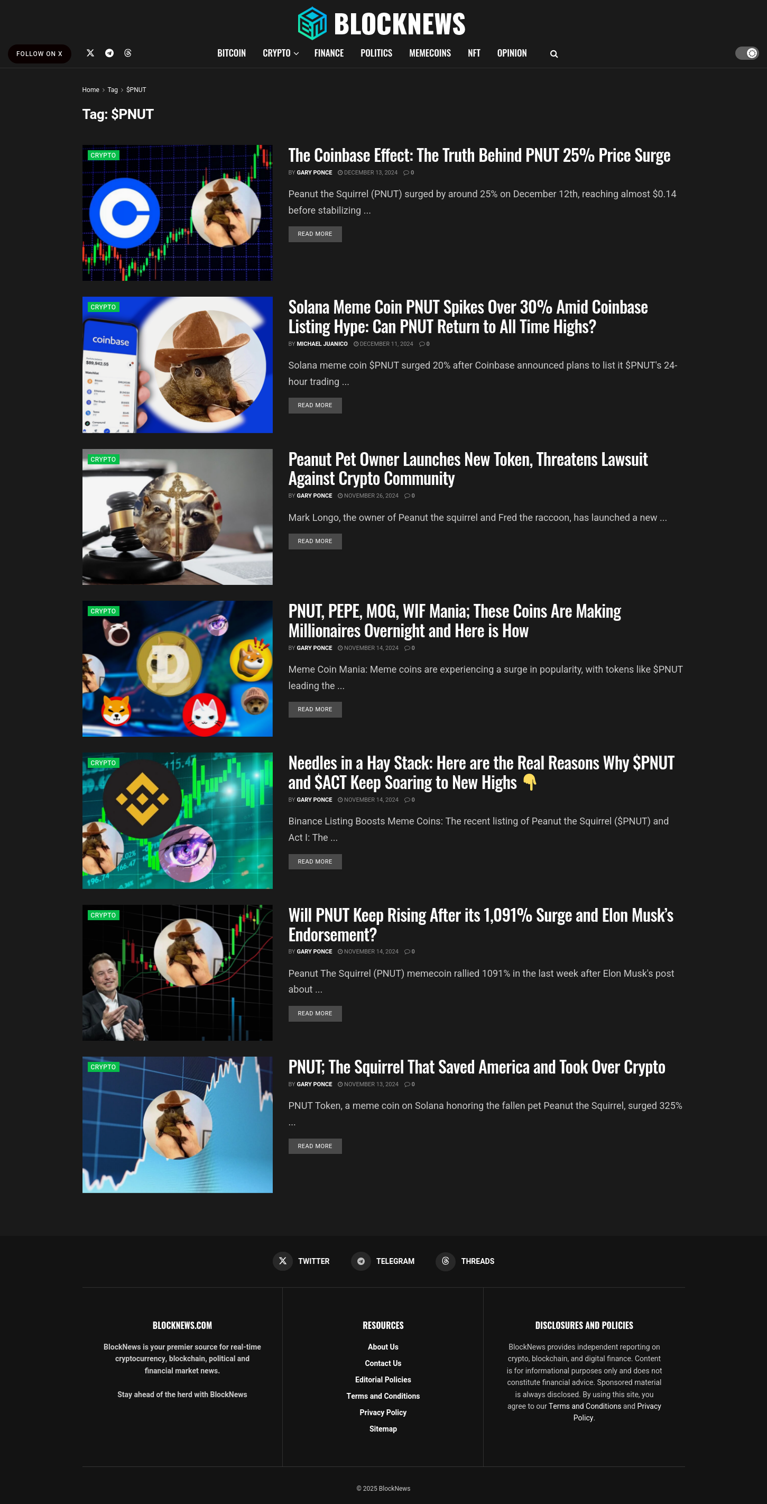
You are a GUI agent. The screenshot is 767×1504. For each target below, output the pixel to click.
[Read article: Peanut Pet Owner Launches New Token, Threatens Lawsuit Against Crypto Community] (177, 517)
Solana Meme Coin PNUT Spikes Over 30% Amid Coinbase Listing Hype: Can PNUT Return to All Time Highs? (468, 316)
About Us (383, 1347)
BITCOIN (231, 52)
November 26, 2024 (368, 495)
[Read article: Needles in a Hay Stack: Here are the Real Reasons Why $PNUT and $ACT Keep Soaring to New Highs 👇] (177, 820)
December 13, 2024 (368, 172)
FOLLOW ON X (39, 54)
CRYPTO (276, 52)
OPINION (512, 52)
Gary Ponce (314, 172)
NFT (474, 52)
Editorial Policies (383, 1380)
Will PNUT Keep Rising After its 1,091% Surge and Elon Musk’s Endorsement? (481, 924)
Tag (112, 90)
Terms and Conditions (383, 1396)
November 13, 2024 (368, 1084)
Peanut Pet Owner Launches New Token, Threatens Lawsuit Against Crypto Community (468, 468)
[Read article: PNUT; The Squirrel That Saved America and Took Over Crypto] (177, 1125)
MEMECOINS (430, 52)
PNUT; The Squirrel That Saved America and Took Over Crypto (477, 1065)
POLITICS (376, 52)
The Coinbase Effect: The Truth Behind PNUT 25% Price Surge (480, 154)
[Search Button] (554, 53)
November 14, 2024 (368, 648)
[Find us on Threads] (128, 53)
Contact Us (383, 1363)
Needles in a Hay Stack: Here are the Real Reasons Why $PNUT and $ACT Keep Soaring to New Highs (481, 771)
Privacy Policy (383, 1412)
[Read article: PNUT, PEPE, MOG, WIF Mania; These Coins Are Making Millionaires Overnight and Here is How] (177, 669)
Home (90, 90)
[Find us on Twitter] (90, 53)
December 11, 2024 (383, 344)
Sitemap (383, 1429)
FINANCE (329, 52)
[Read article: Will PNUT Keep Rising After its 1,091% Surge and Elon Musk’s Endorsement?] (177, 973)
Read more (320, 234)
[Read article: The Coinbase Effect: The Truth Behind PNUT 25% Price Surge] (177, 213)
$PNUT (136, 90)
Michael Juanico (322, 344)
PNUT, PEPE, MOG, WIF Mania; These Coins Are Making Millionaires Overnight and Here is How (455, 620)
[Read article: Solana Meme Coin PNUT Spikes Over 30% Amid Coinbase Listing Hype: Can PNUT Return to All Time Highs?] (177, 365)
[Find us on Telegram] (109, 53)
